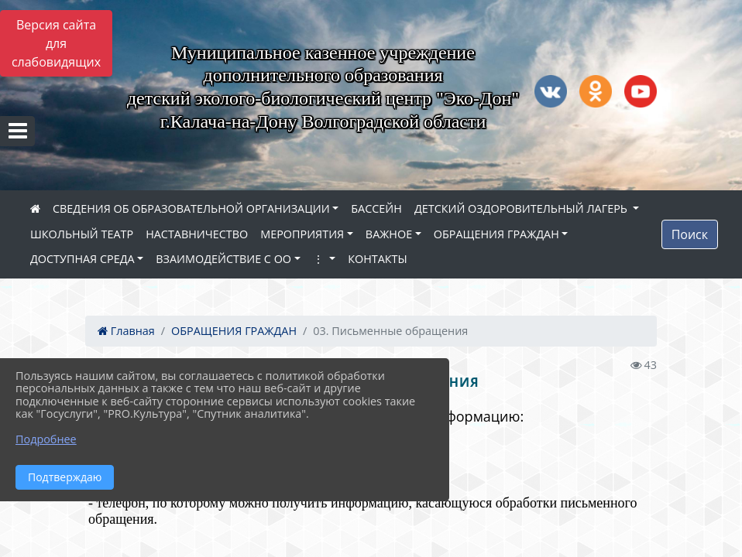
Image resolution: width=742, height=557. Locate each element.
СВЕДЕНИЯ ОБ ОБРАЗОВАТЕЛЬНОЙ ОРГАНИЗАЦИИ (191, 208)
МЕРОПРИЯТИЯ (302, 234)
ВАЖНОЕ (389, 234)
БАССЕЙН (376, 208)
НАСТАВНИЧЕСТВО (197, 234)
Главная (126, 330)
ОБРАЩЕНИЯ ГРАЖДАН (496, 234)
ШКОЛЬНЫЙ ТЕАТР (81, 234)
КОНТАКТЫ (377, 258)
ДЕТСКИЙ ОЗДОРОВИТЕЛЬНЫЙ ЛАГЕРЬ (522, 208)
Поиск (690, 234)
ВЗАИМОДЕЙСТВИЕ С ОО (223, 258)
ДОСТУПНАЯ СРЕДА (82, 258)
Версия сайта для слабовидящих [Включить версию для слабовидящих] (56, 43)
